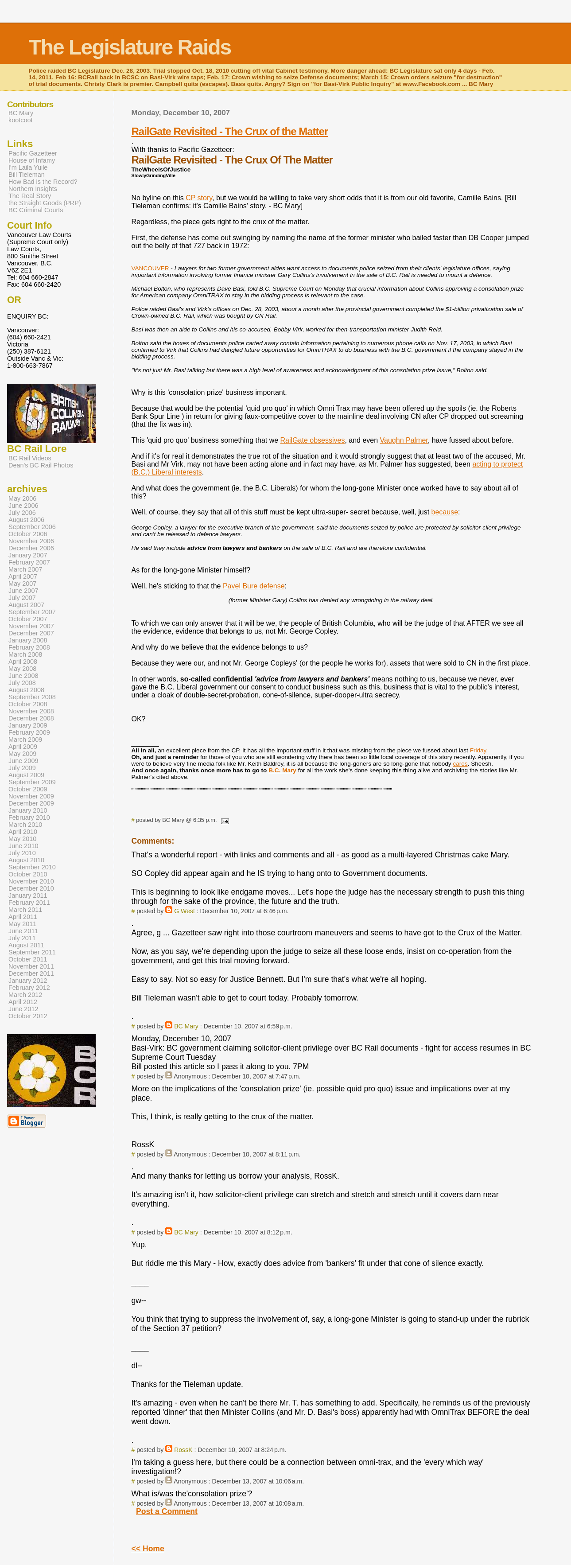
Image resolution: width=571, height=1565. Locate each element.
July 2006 (22, 512)
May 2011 (22, 923)
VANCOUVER (150, 268)
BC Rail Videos (29, 458)
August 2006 (26, 519)
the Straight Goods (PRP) (44, 202)
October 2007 (27, 619)
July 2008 (22, 682)
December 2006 (31, 548)
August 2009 (26, 775)
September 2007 (32, 611)
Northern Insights (32, 188)
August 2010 (26, 860)
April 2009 (22, 746)
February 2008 (29, 647)
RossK (183, 1449)
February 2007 (29, 562)
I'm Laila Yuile (27, 167)
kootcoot (20, 120)
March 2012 (25, 994)
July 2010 (22, 852)
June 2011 (23, 930)
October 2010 (27, 874)
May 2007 (22, 583)
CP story (199, 198)
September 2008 (32, 697)
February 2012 (29, 987)
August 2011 (26, 945)
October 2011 (27, 959)
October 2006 (27, 533)
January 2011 (27, 895)
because (444, 512)
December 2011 (31, 973)
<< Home (147, 1548)
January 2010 (27, 810)
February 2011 (29, 902)
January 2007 (27, 555)
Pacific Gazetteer (32, 153)
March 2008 (25, 654)
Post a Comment (167, 1511)
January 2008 (27, 640)
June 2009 (23, 760)
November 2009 (31, 796)
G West (184, 911)
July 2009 (22, 767)
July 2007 (22, 597)
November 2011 (31, 966)
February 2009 (29, 732)
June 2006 (23, 505)
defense (272, 586)
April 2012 (22, 1001)
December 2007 (31, 633)
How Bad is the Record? (43, 181)
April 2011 (22, 916)
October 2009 (27, 789)
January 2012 (27, 980)
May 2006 (22, 498)
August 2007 (26, 604)
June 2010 (23, 845)
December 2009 (31, 803)
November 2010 (31, 881)
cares (460, 763)
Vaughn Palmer (404, 440)
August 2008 (26, 689)
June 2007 (23, 590)
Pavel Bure (240, 586)
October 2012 (27, 1016)
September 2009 (32, 782)
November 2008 (31, 711)
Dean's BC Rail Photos (40, 465)
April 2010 (22, 831)
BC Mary (186, 1026)
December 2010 (31, 888)
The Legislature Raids (129, 47)
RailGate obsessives (312, 440)
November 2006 (31, 541)
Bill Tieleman (26, 174)
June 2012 (23, 1008)
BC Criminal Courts (35, 210)
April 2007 (22, 576)
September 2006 (32, 526)
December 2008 (31, 718)
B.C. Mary (282, 770)
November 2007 (31, 626)
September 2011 (32, 952)
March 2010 (25, 824)
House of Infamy (31, 160)
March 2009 (25, 739)
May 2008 (22, 668)
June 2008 (23, 675)
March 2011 (25, 909)
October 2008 (27, 704)
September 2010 (32, 867)
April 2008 (22, 661)
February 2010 (29, 817)
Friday (478, 750)
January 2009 (27, 725)
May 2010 (22, 838)
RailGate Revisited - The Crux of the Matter (229, 131)
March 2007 (25, 569)
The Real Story (29, 195)
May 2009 (22, 753)
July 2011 (22, 938)
